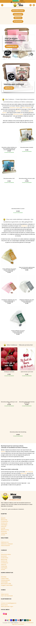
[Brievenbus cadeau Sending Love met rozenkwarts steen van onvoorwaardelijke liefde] (9, 135)
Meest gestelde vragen (7, 606)
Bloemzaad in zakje (6, 583)
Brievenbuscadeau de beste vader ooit (27, 179)
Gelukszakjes (4, 582)
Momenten (4, 531)
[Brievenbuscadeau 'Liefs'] (9, 166)
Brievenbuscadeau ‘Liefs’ (9, 178)
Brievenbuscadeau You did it (18, 208)
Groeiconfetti (4, 558)
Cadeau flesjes (5, 578)
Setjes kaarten (5, 594)
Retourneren (4, 605)
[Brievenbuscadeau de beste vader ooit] (27, 166)
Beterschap (4, 519)
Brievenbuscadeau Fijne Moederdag (18, 432)
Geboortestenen (5, 545)
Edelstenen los (5, 542)
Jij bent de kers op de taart (27, 371)
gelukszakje (24, 473)
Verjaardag (4, 533)
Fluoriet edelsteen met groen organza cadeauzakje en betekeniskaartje (18, 332)
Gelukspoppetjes (5, 580)
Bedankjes (3, 577)
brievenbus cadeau (18, 114)
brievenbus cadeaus (15, 107)
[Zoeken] (30, 5)
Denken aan (4, 523)
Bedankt (3, 518)
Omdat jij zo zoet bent (9, 371)
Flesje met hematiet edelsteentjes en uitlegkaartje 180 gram (27, 268)
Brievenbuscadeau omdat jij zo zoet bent (9, 402)
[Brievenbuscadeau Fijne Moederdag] (18, 420)
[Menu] (2, 5)
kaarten (3, 451)
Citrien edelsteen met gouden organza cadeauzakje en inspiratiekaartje (9, 270)
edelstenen (24, 226)
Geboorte (3, 526)
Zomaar (3, 535)
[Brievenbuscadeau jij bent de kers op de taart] (27, 389)
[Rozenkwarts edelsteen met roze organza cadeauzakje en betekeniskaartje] (9, 286)
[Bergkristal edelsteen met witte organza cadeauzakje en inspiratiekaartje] (27, 286)
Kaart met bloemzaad (7, 596)
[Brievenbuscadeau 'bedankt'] (27, 135)
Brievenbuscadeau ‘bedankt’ (26, 147)
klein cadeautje (29, 471)
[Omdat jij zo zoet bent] (9, 358)
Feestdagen (4, 525)
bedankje (18, 111)
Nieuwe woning (5, 530)
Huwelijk (3, 528)
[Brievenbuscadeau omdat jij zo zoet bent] (9, 389)
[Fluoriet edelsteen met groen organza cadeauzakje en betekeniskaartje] (18, 317)
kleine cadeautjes (26, 107)
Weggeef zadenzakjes (6, 585)
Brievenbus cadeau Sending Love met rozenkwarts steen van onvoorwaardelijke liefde (9, 148)
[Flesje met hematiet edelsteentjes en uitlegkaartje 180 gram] (27, 255)
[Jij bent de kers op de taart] (27, 358)
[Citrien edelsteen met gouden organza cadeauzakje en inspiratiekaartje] (9, 256)
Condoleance (4, 521)
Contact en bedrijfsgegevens (8, 603)
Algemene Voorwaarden (18, 624)
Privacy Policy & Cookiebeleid (26, 622)
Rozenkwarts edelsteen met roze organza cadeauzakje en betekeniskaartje (9, 301)
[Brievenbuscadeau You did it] (18, 196)
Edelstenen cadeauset (7, 544)
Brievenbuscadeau (6, 554)
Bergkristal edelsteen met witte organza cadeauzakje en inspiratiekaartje (27, 301)
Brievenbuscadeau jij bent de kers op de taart (26, 402)
